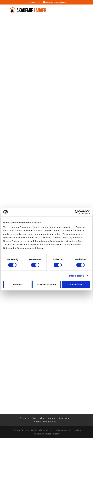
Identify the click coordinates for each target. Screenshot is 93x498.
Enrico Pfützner (52, 433)
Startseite (25, 418)
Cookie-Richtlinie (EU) (44, 421)
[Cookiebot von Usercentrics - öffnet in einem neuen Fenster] (77, 212)
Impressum (64, 418)
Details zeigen (76, 275)
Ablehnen (17, 284)
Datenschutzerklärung (44, 418)
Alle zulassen (76, 284)
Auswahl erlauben (46, 284)
